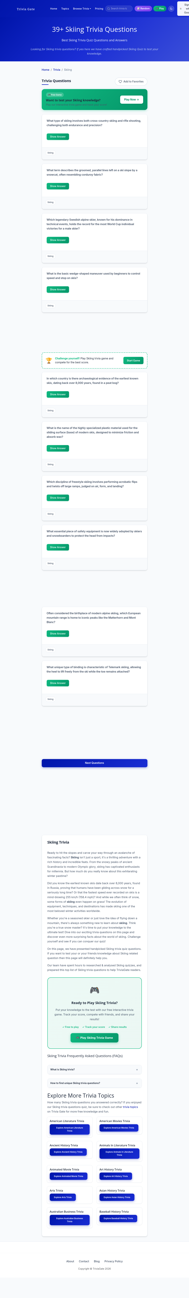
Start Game (133, 360)
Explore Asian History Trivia (119, 1212)
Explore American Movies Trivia (119, 1132)
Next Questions (94, 763)
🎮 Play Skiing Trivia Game (94, 1037)
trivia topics (130, 1108)
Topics (65, 8)
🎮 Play (160, 8)
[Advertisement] (26, 117)
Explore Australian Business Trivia (69, 1239)
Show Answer (58, 136)
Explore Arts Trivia (66, 1210)
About (62, 1281)
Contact (81, 1281)
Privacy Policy (122, 1281)
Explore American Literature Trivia (69, 1132)
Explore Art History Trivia (119, 1186)
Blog (99, 1281)
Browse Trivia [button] (81, 8)
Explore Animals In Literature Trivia (119, 1159)
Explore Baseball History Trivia (119, 1239)
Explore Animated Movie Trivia (69, 1186)
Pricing (99, 8)
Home (53, 8)
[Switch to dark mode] (171, 9)
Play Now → (131, 99)
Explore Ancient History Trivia (69, 1159)
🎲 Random (143, 8)
